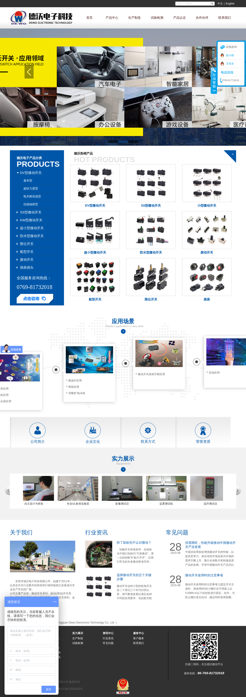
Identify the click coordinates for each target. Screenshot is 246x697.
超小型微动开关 (95, 252)
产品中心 (112, 17)
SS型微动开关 (151, 205)
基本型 (27, 180)
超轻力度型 (30, 188)
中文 (220, 3)
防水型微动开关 (151, 252)
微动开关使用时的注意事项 (204, 575)
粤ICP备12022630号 (70, 688)
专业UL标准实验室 (80, 503)
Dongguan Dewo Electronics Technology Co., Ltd (84, 622)
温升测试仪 (212, 503)
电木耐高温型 (32, 196)
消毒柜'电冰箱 (75, 393)
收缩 (214, 80)
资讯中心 (108, 633)
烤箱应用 (72, 386)
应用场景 (123, 321)
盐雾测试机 (168, 503)
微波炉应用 (74, 380)
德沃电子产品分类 (29, 158)
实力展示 (123, 459)
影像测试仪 (124, 503)
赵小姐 (230, 55)
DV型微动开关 (95, 205)
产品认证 (179, 17)
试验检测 (157, 17)
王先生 (230, 63)
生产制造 (134, 17)
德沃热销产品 (83, 153)
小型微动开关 (206, 205)
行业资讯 (96, 532)
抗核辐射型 (30, 204)
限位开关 (151, 299)
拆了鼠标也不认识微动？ (134, 542)
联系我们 (224, 17)
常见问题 (177, 532)
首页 (89, 17)
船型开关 (95, 299)
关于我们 (21, 532)
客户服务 (138, 638)
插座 (207, 299)
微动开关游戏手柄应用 (150, 374)
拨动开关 (206, 252)
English (230, 3)
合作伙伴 (202, 17)
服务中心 (138, 633)
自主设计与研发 (36, 503)
